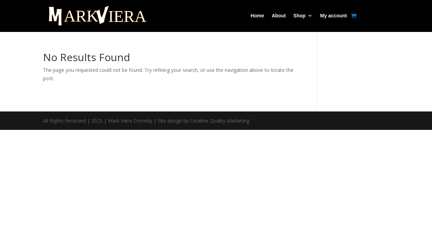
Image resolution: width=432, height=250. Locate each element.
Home (257, 15)
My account (333, 15)
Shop (299, 15)
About (278, 15)
